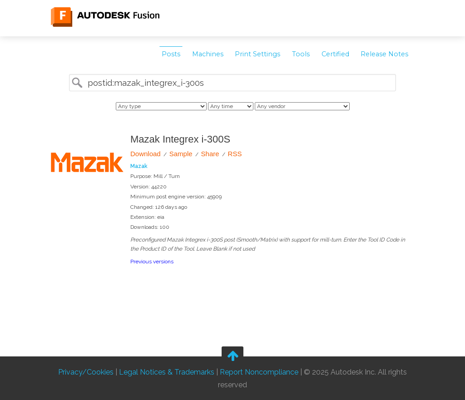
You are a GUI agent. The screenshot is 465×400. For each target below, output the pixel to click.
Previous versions (151, 261)
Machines (207, 54)
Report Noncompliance (259, 372)
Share (210, 154)
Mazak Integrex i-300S (180, 139)
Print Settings (257, 54)
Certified (335, 54)
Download (145, 154)
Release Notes (384, 54)
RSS (235, 154)
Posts (171, 54)
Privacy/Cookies (86, 372)
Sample (181, 154)
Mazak (139, 166)
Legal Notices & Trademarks (166, 372)
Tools (301, 54)
